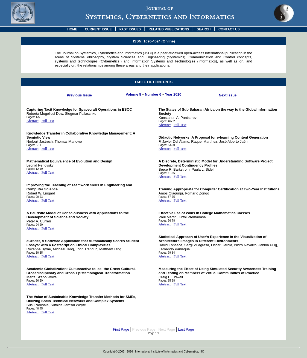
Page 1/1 (153, 333)
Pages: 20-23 (35, 196)
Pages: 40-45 (35, 308)
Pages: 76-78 (167, 220)
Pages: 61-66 (167, 172)
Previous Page (144, 329)
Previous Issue (79, 95)
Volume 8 (133, 94)
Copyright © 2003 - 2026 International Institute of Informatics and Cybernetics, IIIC (153, 351)
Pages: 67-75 (167, 196)
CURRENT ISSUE (98, 29)
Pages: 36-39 (35, 280)
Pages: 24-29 (35, 224)
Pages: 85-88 (167, 280)
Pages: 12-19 (35, 168)
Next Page (166, 329)
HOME (72, 29)
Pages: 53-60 (167, 145)
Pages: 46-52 (167, 121)
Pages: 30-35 (35, 252)
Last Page (186, 329)
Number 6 (153, 94)
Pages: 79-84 (167, 252)
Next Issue (227, 95)
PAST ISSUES (130, 29)
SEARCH (204, 29)
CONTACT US (229, 29)
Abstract (33, 121)
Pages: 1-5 (33, 117)
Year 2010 (173, 94)
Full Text (47, 121)
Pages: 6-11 (34, 145)
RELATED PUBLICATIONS (168, 29)
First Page (121, 329)
